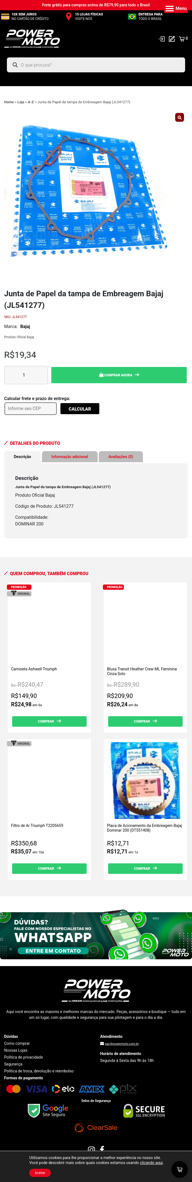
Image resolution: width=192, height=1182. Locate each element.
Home (9, 102)
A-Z (31, 102)
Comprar (46, 721)
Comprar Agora (115, 374)
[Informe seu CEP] (30, 408)
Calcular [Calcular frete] (80, 409)
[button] (179, 117)
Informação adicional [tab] (70, 456)
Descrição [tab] (22, 456)
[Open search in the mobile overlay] (96, 65)
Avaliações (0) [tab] (120, 456)
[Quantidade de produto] (26, 375)
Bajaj (25, 326)
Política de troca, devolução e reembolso (39, 1071)
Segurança (13, 1064)
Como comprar (17, 1043)
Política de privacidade (23, 1057)
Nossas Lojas (15, 1050)
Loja (20, 102)
